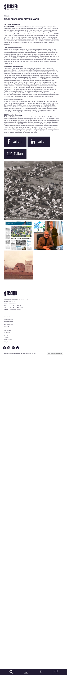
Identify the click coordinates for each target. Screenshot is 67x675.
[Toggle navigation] (61, 7)
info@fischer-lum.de (15, 309)
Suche (6, 335)
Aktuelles (7, 317)
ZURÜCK (6, 16)
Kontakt (6, 337)
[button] (15, 142)
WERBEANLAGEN (8, 322)
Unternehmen (8, 319)
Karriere (6, 326)
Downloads (8, 340)
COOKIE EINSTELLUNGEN (55, 353)
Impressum (7, 330)
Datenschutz (8, 332)
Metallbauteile (8, 324)
